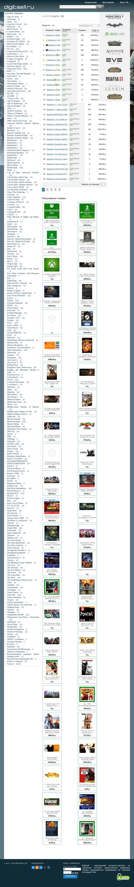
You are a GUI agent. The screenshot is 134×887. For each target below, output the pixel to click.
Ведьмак (11, 646)
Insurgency (11, 357)
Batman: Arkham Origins (17, 138)
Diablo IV (11, 246)
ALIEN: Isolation (14, 111)
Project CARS (13, 473)
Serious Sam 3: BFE (15, 518)
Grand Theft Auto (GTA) (17, 51)
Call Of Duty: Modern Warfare (20, 185)
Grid (9, 330)
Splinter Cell (12, 538)
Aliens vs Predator (15, 113)
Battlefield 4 (12, 145)
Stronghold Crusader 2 (16, 550)
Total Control (12, 592)
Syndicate (11, 555)
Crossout (11, 204)
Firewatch (11, 310)
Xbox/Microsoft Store (16, 91)
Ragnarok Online (14, 483)
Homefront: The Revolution (18, 347)
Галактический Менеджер (18, 649)
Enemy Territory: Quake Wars (19, 293)
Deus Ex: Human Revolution (19, 239)
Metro (9, 404)
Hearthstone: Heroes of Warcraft (20, 340)
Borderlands (12, 167)
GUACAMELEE (14, 333)
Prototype (11, 476)
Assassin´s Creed (14, 24)
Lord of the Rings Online (17, 64)
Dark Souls (11, 34)
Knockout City (13, 375)
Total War (11, 595)
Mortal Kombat (13, 421)
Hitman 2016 (12, 342)
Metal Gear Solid (14, 402)
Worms (10, 634)
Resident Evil (12, 493)
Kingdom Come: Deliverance (19, 367)
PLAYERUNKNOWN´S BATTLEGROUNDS (17, 462)
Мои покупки (108, 2)
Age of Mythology (15, 103)
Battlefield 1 (12, 140)
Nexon (10, 434)
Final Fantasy (12, 308)
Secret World (12, 515)
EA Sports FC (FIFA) (16, 41)
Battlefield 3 (12, 143)
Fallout (10, 300)
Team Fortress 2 (13, 558)
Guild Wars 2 (12, 54)
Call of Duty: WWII (15, 187)
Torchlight (11, 590)
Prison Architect (14, 468)
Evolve (10, 298)
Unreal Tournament (15, 602)
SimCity (10, 523)
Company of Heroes (15, 202)
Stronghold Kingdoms (16, 553)
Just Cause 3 (12, 362)
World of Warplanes (15, 629)
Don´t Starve (12, 256)
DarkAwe (65, 34)
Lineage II (11, 61)
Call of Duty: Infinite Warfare (19, 182)
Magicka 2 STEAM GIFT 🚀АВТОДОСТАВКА (65, 174)
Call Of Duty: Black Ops (17, 177)
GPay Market (66, 39)
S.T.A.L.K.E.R (13, 505)
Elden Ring (12, 281)
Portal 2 (10, 466)
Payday (10, 451)
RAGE (10, 481)
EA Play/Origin (13, 39)
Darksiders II (12, 221)
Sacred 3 (10, 508)
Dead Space (12, 231)
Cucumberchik (67, 79)
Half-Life (11, 338)
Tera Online (12, 81)
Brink (9, 170)
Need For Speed (14, 66)
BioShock (11, 160)
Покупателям (90, 2)
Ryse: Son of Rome (15, 503)
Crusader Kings (13, 207)
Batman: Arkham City (16, 133)
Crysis (9, 209)
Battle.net (11, 26)
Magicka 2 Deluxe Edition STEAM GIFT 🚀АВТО (67, 179)
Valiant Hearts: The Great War (19, 605)
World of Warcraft (14, 88)
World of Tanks (13, 86)
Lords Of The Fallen (15, 382)
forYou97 (65, 99)
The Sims (11, 577)
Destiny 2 (11, 236)
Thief (9, 582)
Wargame (11, 612)
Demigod (11, 234)
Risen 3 (10, 496)
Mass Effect (12, 394)
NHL (9, 436)
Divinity (10, 254)
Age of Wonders (14, 106)
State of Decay (13, 548)
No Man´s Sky (13, 444)
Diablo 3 (10, 36)
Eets (9, 278)
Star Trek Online (14, 540)
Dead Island (12, 226)
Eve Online (12, 46)
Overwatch (11, 446)
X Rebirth (11, 637)
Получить (70, 876)
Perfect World (13, 454)
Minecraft (11, 416)
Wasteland (11, 622)
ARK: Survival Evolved (17, 121)
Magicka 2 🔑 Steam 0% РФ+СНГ (60, 70)
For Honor (11, 315)
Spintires (11, 535)
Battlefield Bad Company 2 (18, 150)
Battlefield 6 (12, 148)
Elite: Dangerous (14, 285)
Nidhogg (11, 439)
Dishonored (12, 251)
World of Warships (15, 632)
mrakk (64, 54)
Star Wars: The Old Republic (19, 74)
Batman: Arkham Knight (17, 135)
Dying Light (12, 266)
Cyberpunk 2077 (14, 212)
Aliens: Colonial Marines (17, 116)
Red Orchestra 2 (14, 491)
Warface (10, 610)
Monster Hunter (13, 419)
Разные (10, 664)
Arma (9, 22)
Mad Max (11, 387)
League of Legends (15, 59)
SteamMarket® (74, 114)
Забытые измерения (16, 651)
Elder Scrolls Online (15, 44)
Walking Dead (13, 607)
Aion (9, 108)
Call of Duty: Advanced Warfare (23, 172)
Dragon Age (12, 264)
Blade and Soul (13, 163)
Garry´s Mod (12, 325)
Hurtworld (11, 352)
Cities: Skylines (13, 197)
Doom (9, 259)
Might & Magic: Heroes (17, 414)
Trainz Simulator (14, 597)
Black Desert (12, 29)
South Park (11, 530)
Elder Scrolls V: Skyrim (17, 283)
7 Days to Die (13, 98)
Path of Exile (12, 449)
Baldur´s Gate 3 (13, 128)
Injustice (10, 355)
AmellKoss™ (66, 44)
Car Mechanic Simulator (17, 189)
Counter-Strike (13, 31)
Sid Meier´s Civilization (17, 520)
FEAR (9, 305)
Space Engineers (14, 533)
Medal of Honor (14, 399)
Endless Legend (13, 290)
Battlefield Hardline (15, 153)
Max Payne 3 (12, 397)
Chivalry (11, 194)
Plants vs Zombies (14, 459)
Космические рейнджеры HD (20, 659)
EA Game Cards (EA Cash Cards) (23, 269)
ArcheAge (11, 19)
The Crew (11, 565)
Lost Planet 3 (12, 384)
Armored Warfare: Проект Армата (23, 123)
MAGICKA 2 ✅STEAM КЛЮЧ (58, 55)
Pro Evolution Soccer (16, 471)
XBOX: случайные (15, 639)
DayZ (9, 224)
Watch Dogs (12, 624)
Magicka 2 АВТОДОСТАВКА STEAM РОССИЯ (66, 124)
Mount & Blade (13, 426)
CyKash (10, 214)
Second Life (12, 513)
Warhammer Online (15, 83)
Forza (9, 323)
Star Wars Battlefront (16, 543)
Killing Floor (12, 365)
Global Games (67, 89)
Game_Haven (66, 69)
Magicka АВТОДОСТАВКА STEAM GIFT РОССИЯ (68, 114)
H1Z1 (9, 335)
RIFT (9, 71)
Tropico (10, 600)
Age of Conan (13, 17)
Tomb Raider (12, 587)
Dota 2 (10, 261)
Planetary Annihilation (16, 456)
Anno (9, 118)
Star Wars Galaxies (15, 545)
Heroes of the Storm (15, 56)
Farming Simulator (15, 303)
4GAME (10, 96)
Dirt (8, 249)
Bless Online (12, 165)
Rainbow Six (12, 486)
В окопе (10, 644)
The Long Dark (13, 575)
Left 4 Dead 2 (13, 377)
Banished (11, 130)
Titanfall (10, 585)
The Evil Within (14, 570)
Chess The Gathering (16, 192)
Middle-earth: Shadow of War (19, 411)
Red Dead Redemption (17, 488)
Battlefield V (12, 155)
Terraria (10, 560)
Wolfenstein (12, 627)
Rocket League (13, 498)
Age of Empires (13, 101)
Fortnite (10, 320)
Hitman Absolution (15, 345)
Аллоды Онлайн (14, 642)
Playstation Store (14, 69)
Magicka (10, 392)
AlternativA (73, 104)
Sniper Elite (12, 528)
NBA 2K (11, 431)
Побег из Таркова (15, 661)
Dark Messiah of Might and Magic (23, 217)
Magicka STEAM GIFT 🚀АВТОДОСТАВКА (64, 169)
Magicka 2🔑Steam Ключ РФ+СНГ (61, 90)
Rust (9, 501)
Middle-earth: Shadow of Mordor (23, 407)
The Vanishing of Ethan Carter (19, 580)
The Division (12, 567)
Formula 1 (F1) (13, 318)
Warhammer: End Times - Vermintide (23, 617)
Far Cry (10, 49)
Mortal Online (13, 424)
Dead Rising (12, 229)
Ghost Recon (12, 328)
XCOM (10, 93)
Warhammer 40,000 (15, 615)
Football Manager (14, 313)
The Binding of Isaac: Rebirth (19, 563)
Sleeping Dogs (13, 525)
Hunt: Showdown (14, 350)
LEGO (10, 380)
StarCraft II (12, 76)
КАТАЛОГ (46, 16)
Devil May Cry (13, 244)
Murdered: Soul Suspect (17, 429)
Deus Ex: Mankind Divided (18, 241)
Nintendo (11, 441)
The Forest (11, 572)
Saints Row (12, 510)
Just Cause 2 (12, 360)
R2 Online (11, 478)
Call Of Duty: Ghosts (16, 180)
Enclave (10, 288)
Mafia (9, 389)
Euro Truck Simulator (16, 295)
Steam (9, 79)
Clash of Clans (13, 199)
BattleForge (12, 158)
